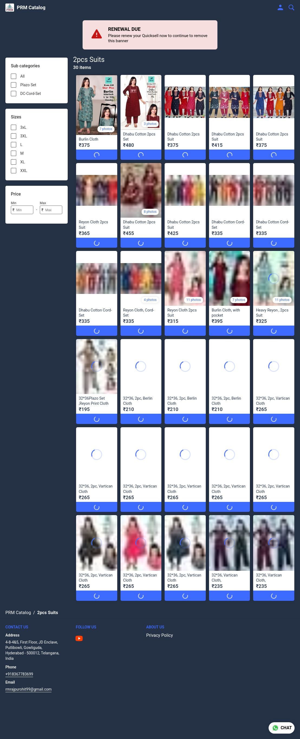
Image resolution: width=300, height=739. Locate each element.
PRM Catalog (31, 7)
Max (43, 203)
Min (13, 203)
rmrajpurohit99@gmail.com (28, 689)
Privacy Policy (159, 635)
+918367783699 (19, 674)
